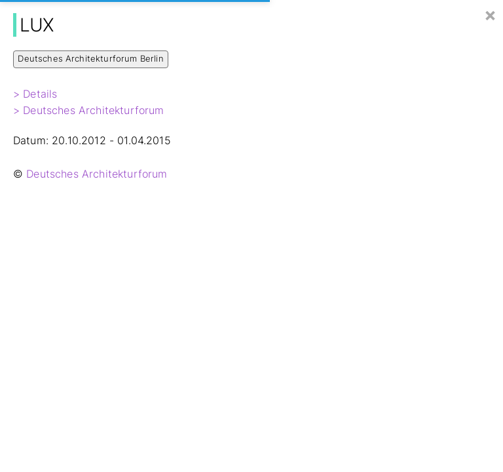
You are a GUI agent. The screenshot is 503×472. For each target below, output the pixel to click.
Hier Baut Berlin (70, 13)
